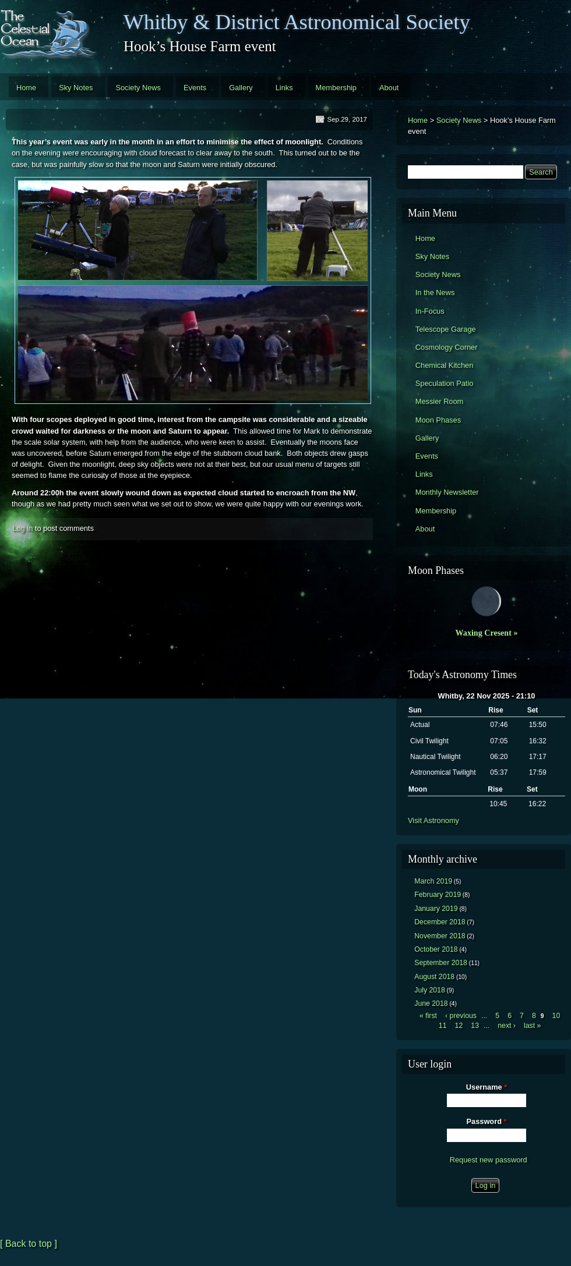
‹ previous (461, 1016)
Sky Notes (76, 87)
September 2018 (440, 963)
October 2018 (435, 949)
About (389, 87)
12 (459, 1026)
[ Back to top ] (28, 1244)
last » (532, 1026)
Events (195, 87)
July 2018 (429, 990)
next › (507, 1026)
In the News (435, 292)
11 (443, 1026)
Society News (138, 87)
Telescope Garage (445, 329)
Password (487, 1121)
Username (486, 1087)
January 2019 (435, 909)
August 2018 (434, 977)
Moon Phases (438, 420)
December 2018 (439, 922)
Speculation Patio (444, 383)
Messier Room (439, 401)
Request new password (488, 1159)
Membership (336, 87)
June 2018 (430, 1003)
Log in (22, 528)
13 (475, 1026)
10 (556, 1016)
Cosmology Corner (446, 347)
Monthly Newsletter (447, 492)
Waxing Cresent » (487, 632)
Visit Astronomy (433, 820)
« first (428, 1016)
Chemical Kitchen (444, 365)
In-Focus (430, 311)
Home (26, 87)
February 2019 (437, 895)
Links (284, 87)
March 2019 (433, 881)
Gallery (241, 87)
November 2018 (439, 936)
